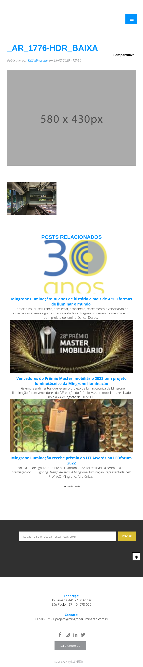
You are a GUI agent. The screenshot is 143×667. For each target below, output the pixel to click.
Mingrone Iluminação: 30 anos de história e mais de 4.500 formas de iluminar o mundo (71, 301)
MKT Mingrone (37, 60)
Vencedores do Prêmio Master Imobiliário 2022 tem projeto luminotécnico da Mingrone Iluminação (71, 381)
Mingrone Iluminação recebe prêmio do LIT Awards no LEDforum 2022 (71, 460)
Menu (133, 19)
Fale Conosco (70, 645)
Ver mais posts (71, 486)
